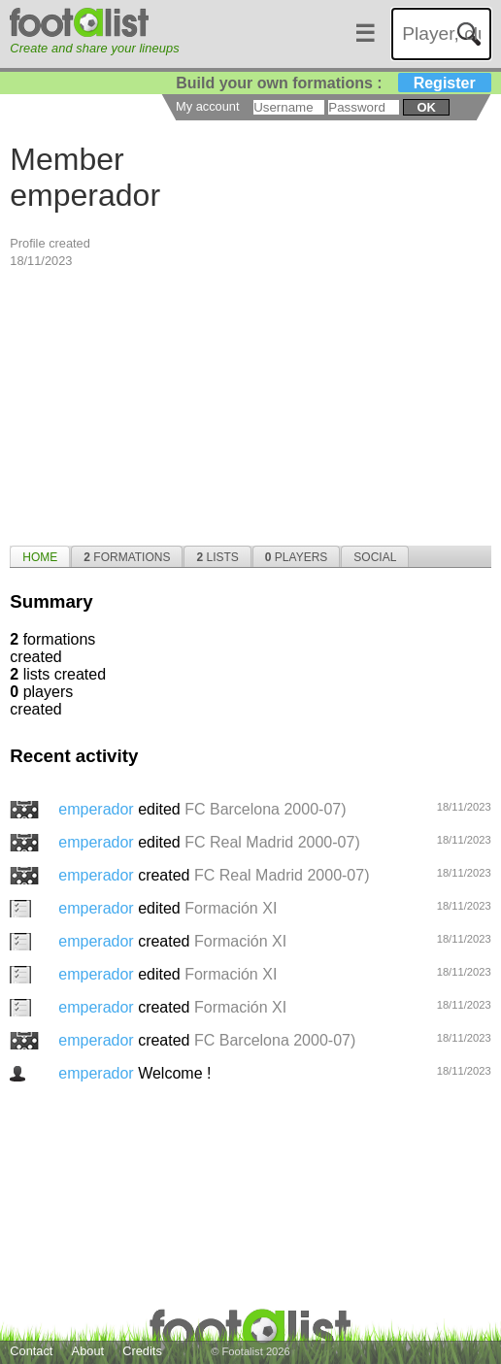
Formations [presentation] (127, 557)
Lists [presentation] (217, 557)
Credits (142, 1351)
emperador (98, 809)
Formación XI (230, 908)
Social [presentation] (374, 557)
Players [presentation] (296, 557)
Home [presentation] (39, 557)
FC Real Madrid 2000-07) (272, 842)
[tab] (40, 556)
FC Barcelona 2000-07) (265, 809)
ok (426, 107)
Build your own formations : (333, 83)
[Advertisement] (250, 405)
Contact (31, 1351)
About (88, 1351)
